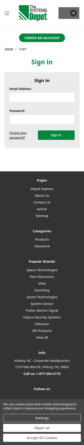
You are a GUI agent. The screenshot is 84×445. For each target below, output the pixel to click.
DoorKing (42, 290)
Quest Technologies (41, 297)
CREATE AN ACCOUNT (42, 38)
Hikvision (42, 324)
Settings (42, 418)
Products (42, 239)
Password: (17, 111)
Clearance (42, 246)
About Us (42, 195)
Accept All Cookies (42, 437)
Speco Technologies (41, 270)
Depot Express (42, 188)
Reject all (42, 427)
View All (42, 337)
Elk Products (42, 330)
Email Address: (20, 89)
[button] (42, 38)
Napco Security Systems (42, 317)
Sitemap (42, 215)
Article (42, 209)
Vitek (42, 283)
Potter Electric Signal (42, 310)
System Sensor (42, 303)
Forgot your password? (18, 135)
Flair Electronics (42, 276)
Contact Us (41, 202)
